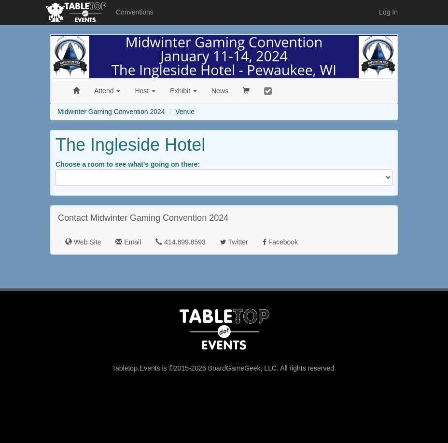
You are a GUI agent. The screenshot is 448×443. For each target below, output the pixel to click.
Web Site (83, 242)
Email (128, 242)
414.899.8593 (180, 242)
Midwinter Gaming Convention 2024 (111, 111)
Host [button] (145, 91)
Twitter (234, 242)
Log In (388, 12)
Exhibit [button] (183, 91)
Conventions (135, 12)
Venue (185, 111)
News (219, 91)
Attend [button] (107, 91)
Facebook (280, 242)
